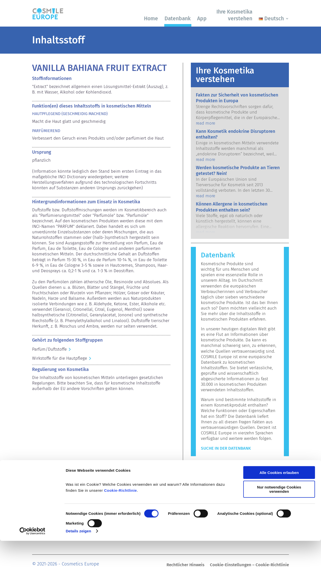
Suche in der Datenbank (226, 448)
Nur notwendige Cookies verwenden (279, 536)
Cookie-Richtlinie (120, 537)
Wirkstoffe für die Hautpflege (59, 358)
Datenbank (178, 18)
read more (205, 123)
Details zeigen (78, 578)
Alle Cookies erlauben (279, 520)
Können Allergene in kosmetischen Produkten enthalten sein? (231, 207)
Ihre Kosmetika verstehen (234, 15)
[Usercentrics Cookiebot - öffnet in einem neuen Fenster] (32, 578)
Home (151, 18)
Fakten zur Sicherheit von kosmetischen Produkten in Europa (237, 98)
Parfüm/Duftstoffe (49, 349)
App (202, 18)
